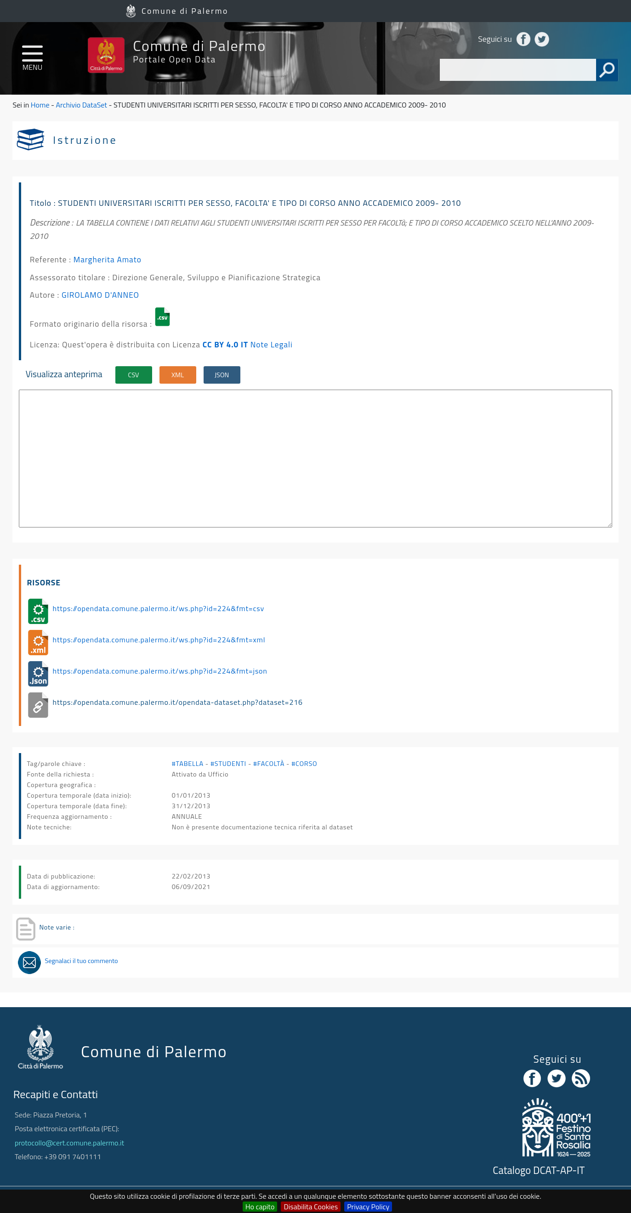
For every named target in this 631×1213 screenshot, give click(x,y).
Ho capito (260, 1207)
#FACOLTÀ (268, 764)
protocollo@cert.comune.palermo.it (69, 1142)
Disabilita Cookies (311, 1207)
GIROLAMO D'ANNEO (100, 295)
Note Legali (271, 344)
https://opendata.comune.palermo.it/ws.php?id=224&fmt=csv (158, 608)
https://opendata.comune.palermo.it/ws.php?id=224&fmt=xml (159, 639)
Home (40, 104)
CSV (133, 375)
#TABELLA (188, 764)
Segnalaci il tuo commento (81, 961)
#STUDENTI (228, 764)
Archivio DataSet (81, 104)
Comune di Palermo (185, 11)
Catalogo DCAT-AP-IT (539, 1170)
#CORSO (304, 764)
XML (177, 375)
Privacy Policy (368, 1207)
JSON (222, 375)
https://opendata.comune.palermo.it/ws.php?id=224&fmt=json (160, 670)
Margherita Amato (108, 259)
